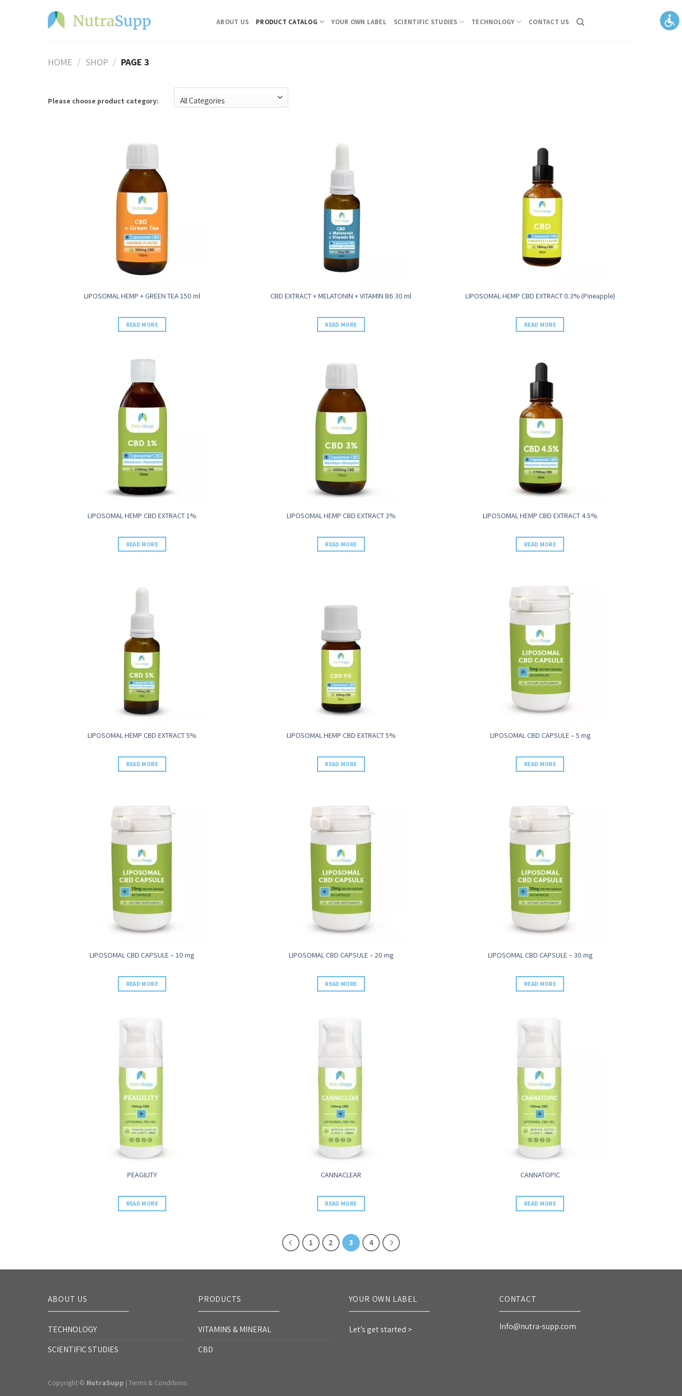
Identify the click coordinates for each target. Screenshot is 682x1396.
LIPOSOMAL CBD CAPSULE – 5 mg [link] (540, 735)
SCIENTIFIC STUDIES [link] (429, 22)
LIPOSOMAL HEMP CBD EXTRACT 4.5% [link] (540, 515)
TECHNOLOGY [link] (496, 22)
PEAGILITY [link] (142, 1174)
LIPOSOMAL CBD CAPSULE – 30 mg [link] (540, 955)
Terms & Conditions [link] (158, 1382)
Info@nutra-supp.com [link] (537, 1326)
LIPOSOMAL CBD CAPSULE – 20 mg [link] (341, 955)
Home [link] (60, 62)
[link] (99, 20)
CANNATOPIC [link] (540, 1174)
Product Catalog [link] (290, 22)
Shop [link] (96, 62)
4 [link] (371, 1242)
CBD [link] (205, 1349)
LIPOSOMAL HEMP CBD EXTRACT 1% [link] (142, 515)
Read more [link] (142, 324)
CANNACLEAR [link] (341, 1174)
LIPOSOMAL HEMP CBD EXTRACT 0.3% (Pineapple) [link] (540, 296)
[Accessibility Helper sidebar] (669, 20)
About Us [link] (232, 21)
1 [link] (311, 1242)
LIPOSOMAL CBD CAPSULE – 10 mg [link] (142, 955)
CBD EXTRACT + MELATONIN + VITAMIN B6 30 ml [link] (340, 296)
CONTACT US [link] (549, 21)
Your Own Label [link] (359, 21)
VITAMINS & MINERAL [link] (234, 1329)
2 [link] (330, 1242)
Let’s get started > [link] (380, 1329)
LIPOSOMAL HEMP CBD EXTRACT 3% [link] (341, 515)
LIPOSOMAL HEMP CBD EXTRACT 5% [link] (142, 735)
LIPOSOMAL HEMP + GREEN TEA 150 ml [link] (142, 296)
